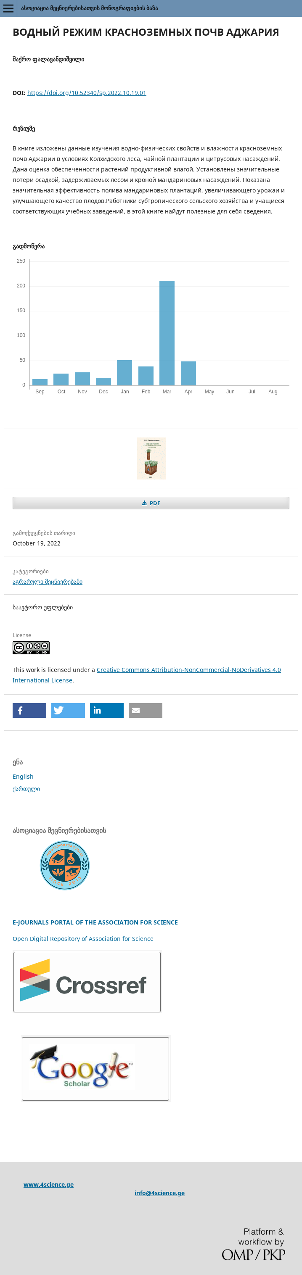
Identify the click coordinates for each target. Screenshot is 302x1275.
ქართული (26, 789)
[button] (29, 710)
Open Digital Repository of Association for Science (83, 939)
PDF (154, 503)
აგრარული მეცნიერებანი (47, 581)
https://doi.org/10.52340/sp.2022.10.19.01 (86, 93)
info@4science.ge (160, 1193)
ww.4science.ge (51, 1184)
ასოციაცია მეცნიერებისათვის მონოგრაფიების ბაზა (89, 8)
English (23, 776)
